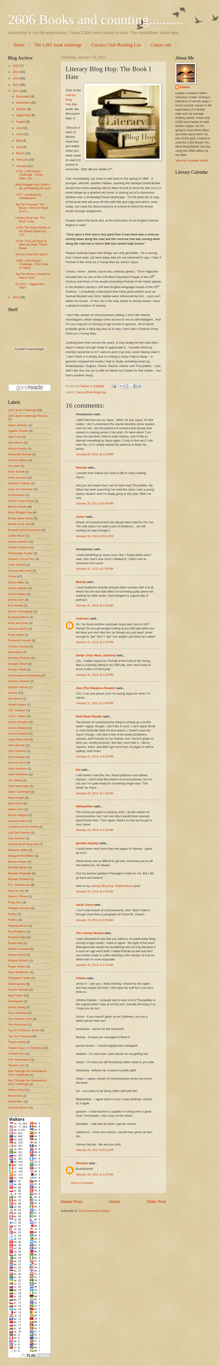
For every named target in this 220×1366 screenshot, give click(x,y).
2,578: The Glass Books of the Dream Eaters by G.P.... (32, 231)
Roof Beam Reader (89, 716)
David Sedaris (17, 594)
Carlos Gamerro (18, 541)
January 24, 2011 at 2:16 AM (94, 920)
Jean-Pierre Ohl (18, 739)
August (21, 121)
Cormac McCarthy (20, 570)
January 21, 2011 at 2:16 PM (94, 642)
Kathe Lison (16, 809)
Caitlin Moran (16, 535)
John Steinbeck (18, 774)
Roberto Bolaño (18, 960)
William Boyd (16, 1089)
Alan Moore (15, 442)
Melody (81, 582)
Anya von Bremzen (20, 489)
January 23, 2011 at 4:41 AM (94, 891)
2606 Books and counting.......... (95, 19)
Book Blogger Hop (20, 512)
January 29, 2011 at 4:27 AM (94, 1174)
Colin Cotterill (17, 564)
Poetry (12, 914)
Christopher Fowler (20, 553)
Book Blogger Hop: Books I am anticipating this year (33, 186)
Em (78, 769)
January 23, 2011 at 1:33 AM (94, 793)
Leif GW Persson (19, 832)
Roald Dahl (15, 943)
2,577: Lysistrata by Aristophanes (28, 196)
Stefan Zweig (16, 1007)
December (23, 96)
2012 (16, 84)
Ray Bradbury (17, 931)
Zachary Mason (18, 1107)
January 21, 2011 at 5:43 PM (94, 756)
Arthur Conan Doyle (21, 501)
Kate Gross (15, 803)
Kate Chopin (16, 797)
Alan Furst (15, 437)
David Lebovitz (17, 588)
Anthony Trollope (19, 483)
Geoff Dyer (15, 652)
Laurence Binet (18, 821)
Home (19, 44)
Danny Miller (16, 582)
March (20, 153)
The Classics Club (20, 1019)
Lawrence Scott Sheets (23, 826)
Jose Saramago (18, 786)
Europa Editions (18, 617)
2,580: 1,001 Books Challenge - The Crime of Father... (31, 264)
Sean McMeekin (18, 972)
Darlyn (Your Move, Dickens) (96, 655)
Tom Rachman (17, 1024)
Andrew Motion (18, 460)
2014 (16, 72)
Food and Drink (18, 623)
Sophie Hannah (18, 989)
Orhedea (82, 1163)
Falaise (81, 978)
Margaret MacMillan (21, 855)
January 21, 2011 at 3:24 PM (94, 674)
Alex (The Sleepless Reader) (95, 688)
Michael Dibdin (17, 867)
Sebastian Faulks (19, 978)
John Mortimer (17, 768)
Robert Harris (17, 954)
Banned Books (17, 506)
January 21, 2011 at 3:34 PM (94, 703)
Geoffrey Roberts (19, 658)
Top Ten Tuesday (19, 1036)
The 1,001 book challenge (58, 44)
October (21, 109)
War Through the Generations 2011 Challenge (27, 1072)
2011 (16, 91)
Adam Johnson (18, 425)
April (19, 147)
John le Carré (17, 762)
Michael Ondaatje (19, 873)
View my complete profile (191, 160)
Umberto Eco (16, 1053)
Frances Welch (18, 628)
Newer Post (71, 1201)
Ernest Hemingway (20, 611)
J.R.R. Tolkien (17, 716)
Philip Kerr (15, 902)
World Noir (15, 1095)
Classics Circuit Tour (21, 559)
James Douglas (18, 722)
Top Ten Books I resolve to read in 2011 (32, 275)
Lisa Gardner (16, 838)
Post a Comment (82, 1183)
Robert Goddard (18, 949)
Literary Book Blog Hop (91, 392)
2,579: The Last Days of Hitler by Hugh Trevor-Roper (31, 244)
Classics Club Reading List (116, 44)
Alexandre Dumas (19, 454)
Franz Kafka (16, 634)
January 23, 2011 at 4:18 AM (94, 830)
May (19, 140)
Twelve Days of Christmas (25, 1048)
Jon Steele (15, 780)
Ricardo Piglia (17, 937)
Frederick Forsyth (19, 640)
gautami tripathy (87, 843)
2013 (16, 78)
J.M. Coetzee (16, 710)
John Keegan (16, 757)
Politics (12, 919)
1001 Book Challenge (22, 410)
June (19, 134)
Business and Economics (24, 530)
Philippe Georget (19, 908)
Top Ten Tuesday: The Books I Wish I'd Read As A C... (31, 208)
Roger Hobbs (16, 966)
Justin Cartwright (19, 791)
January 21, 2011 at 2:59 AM (94, 568)
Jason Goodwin (18, 733)
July (19, 128)
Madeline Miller (18, 850)
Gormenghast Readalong (24, 675)
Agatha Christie (18, 431)
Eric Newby (15, 605)
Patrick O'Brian (18, 896)
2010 (16, 297)
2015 (16, 65)
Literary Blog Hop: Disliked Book (112, 886)
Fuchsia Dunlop (18, 646)
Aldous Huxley (17, 448)
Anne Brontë (16, 471)
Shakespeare (16, 984)
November (23, 102)
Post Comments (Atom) (94, 1210)
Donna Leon (16, 599)
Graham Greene (18, 681)
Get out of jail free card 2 (31, 254)
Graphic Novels (18, 687)
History (12, 693)
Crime (12, 576)
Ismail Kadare (17, 704)
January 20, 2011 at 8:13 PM (94, 536)
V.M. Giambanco (19, 1059)
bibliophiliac (84, 806)
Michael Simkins (18, 879)
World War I (15, 1101)
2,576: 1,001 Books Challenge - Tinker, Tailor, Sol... (29, 175)
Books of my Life (19, 524)
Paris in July (16, 890)
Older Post (156, 1201)
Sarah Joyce (84, 904)
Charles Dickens (19, 547)
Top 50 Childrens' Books (24, 1030)
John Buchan (16, 745)
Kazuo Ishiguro (18, 815)
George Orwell (17, 663)
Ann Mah (14, 466)
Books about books (20, 518)
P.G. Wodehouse (19, 884)
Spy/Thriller (15, 995)
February (22, 159)
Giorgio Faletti (17, 669)
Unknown (82, 618)
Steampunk (15, 1001)
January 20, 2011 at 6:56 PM (94, 503)
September (23, 115)
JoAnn (80, 516)
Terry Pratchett (17, 1013)
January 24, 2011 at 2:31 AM (94, 965)
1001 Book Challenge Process (28, 416)
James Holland (18, 728)
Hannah (81, 467)
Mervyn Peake (17, 861)
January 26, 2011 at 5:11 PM (94, 1150)
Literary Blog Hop (71, 99)
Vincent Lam (16, 1065)
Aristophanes (16, 495)
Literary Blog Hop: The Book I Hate (30, 219)
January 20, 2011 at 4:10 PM (94, 454)
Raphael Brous (18, 925)
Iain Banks (15, 698)
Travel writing (16, 1042)
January (21, 166)
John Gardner (17, 751)
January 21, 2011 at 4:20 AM (94, 605)
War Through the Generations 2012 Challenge (27, 1082)
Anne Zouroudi (17, 477)
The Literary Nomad (90, 933)
